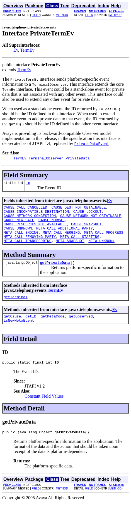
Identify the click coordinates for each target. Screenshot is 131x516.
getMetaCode (53, 326)
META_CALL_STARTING (79, 244)
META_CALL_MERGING (61, 239)
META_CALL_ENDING (21, 239)
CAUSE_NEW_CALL (19, 223)
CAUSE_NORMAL (51, 223)
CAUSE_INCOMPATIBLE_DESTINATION (36, 213)
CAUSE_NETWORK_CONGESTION (30, 218)
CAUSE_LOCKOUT (87, 213)
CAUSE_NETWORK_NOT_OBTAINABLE (90, 218)
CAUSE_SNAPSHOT (86, 228)
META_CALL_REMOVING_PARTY (30, 244)
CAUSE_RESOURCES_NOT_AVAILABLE (35, 228)
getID (30, 326)
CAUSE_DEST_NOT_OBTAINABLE (79, 208)
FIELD (36, 14)
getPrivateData (55, 271)
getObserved (81, 326)
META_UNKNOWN (101, 249)
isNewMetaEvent (19, 332)
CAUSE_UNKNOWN (18, 233)
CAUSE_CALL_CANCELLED (25, 208)
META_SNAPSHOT (70, 249)
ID (28, 183)
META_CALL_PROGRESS (103, 239)
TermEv (27, 50)
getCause (12, 326)
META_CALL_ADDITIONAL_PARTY (64, 233)
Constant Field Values (44, 408)
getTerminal (16, 306)
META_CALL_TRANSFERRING (28, 249)
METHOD (62, 14)
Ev (15, 50)
